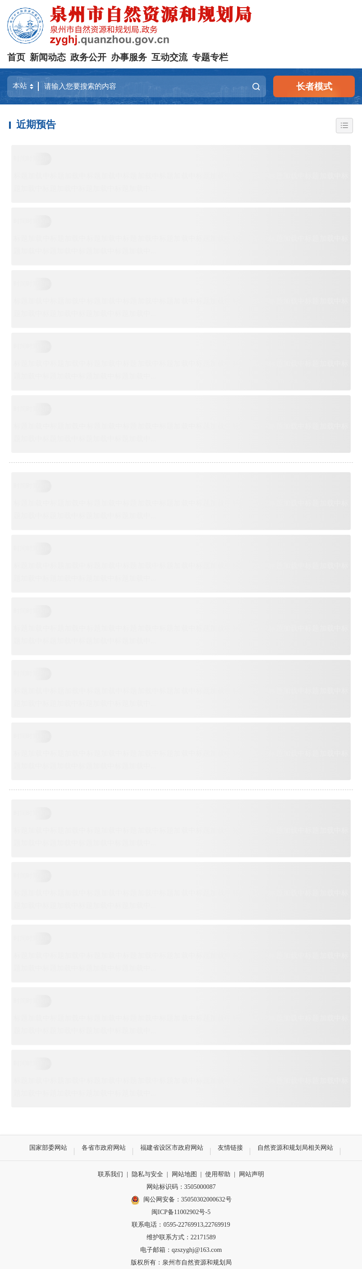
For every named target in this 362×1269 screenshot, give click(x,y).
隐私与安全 (147, 1174)
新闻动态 (48, 57)
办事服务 (129, 57)
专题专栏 (210, 57)
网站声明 (251, 1174)
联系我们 (110, 1174)
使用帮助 (217, 1174)
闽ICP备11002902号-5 (181, 1212)
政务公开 (88, 57)
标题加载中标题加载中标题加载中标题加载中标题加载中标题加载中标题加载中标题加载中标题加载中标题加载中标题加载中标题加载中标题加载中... (181, 182)
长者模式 (314, 86)
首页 (16, 57)
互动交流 (169, 57)
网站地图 (184, 1174)
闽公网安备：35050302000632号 (181, 1200)
